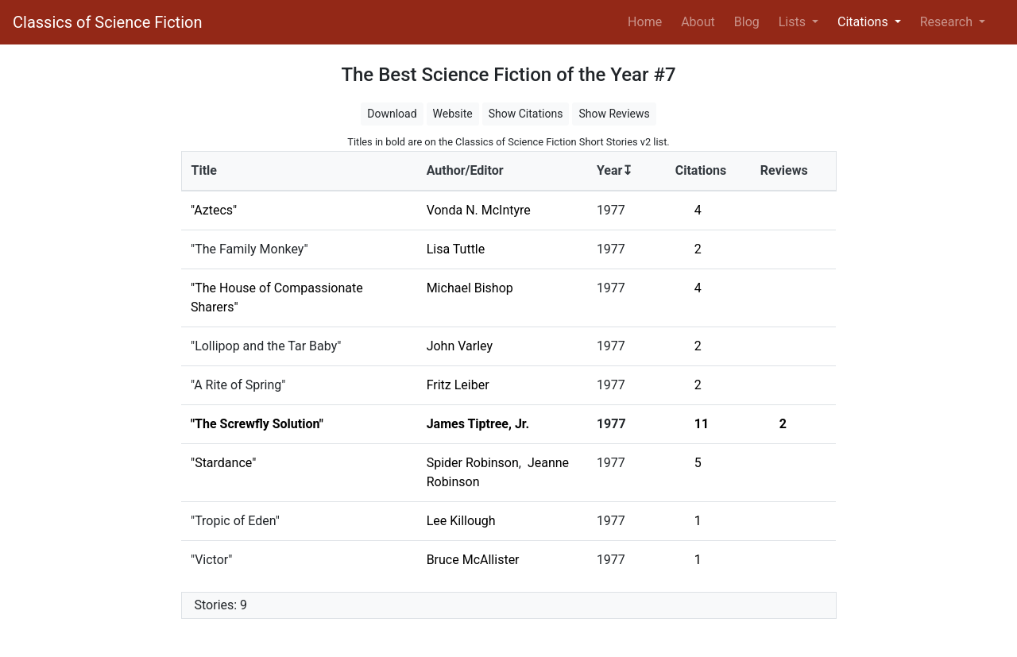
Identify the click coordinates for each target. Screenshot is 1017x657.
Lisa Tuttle (456, 249)
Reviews (784, 170)
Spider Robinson (473, 462)
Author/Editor (465, 170)
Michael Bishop (470, 288)
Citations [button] (864, 21)
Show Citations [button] (526, 113)
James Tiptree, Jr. (478, 423)
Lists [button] (794, 21)
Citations (701, 170)
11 (701, 423)
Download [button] (391, 113)
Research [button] (948, 21)
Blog (747, 21)
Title (204, 170)
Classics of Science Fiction (107, 22)
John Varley (460, 346)
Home (648, 20)
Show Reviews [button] (613, 113)
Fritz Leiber (458, 384)
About (698, 21)
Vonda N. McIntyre (479, 210)
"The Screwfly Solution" (257, 423)
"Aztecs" (214, 210)
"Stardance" (223, 462)
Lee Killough (461, 520)
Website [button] (453, 113)
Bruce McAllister (473, 559)
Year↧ (614, 170)
